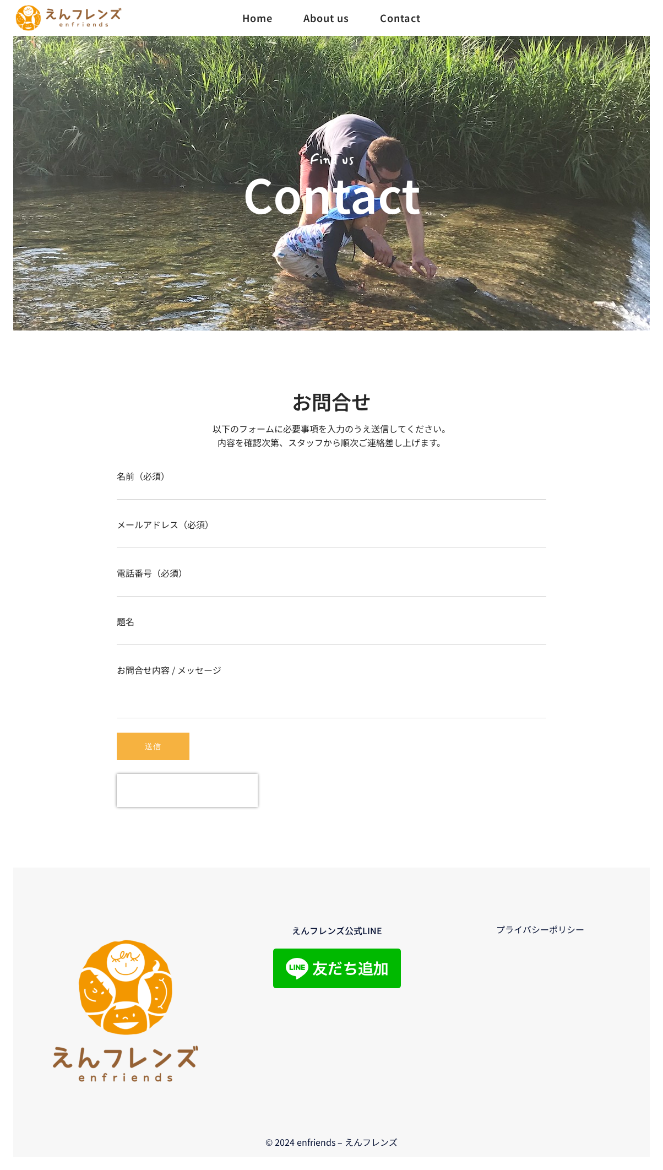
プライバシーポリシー (540, 929)
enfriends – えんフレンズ (347, 1142)
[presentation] (187, 790)
